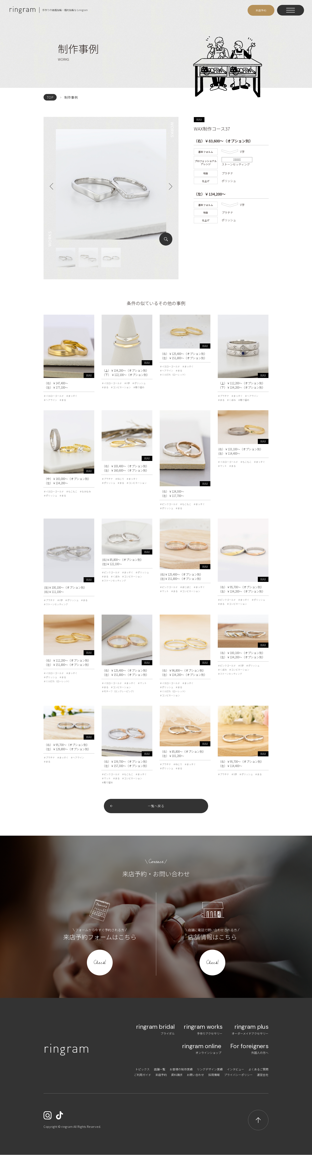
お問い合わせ (195, 1075)
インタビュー (235, 1069)
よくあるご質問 (258, 1069)
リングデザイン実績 (210, 1069)
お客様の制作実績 (181, 1069)
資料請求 (177, 1075)
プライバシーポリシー (238, 1075)
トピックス (142, 1069)
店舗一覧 (159, 1069)
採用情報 (214, 1075)
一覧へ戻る (156, 806)
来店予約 (161, 1075)
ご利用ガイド (142, 1075)
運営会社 (262, 1075)
